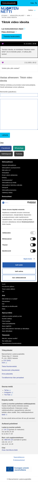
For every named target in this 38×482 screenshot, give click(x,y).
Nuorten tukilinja (7, 318)
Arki (28, 15)
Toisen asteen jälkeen (8, 289)
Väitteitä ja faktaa (7, 192)
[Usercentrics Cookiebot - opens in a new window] (27, 202)
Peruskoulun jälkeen (8, 286)
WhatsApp (19, 148)
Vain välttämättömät (19, 277)
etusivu (5, 15)
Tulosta (19, 154)
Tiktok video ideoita (9, 17)
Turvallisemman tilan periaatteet (13, 377)
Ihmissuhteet (7, 196)
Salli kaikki (19, 265)
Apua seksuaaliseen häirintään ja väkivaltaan (15, 328)
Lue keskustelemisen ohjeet (13, 29)
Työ (3, 291)
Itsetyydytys (5, 172)
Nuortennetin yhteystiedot (10, 370)
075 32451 (7, 360)
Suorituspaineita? (7, 180)
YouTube (7, 395)
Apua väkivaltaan (7, 331)
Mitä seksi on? (6, 170)
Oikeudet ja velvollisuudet (9, 306)
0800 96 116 (8, 440)
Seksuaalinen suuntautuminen (11, 167)
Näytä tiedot (28, 259)
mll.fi (3, 362)
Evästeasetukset (19, 460)
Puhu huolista (6, 321)
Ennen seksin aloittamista (9, 175)
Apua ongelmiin (6, 326)
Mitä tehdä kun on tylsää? (10, 299)
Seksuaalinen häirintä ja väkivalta (12, 185)
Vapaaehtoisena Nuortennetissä (11, 343)
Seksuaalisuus (7, 162)
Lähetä (5, 135)
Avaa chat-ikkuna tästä (10, 450)
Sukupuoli (5, 187)
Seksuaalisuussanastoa (9, 190)
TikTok (6, 390)
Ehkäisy (4, 177)
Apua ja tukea (7, 313)
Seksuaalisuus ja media (9, 182)
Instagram (7, 392)
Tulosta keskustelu (12, 36)
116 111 (6, 429)
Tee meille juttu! (6, 341)
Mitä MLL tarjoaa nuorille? (10, 338)
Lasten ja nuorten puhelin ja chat (12, 316)
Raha (3, 309)
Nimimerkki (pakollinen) (8, 92)
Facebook (6, 148)
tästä (3, 414)
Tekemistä (5, 335)
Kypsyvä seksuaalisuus (9, 165)
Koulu (3, 284)
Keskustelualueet (17, 15)
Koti (3, 304)
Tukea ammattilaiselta (8, 323)
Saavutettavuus (19, 457)
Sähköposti (6, 154)
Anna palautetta (7, 374)
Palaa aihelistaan (9, 32)
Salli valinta (19, 271)
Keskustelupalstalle (9, 3)
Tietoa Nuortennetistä (9, 366)
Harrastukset (6, 301)
